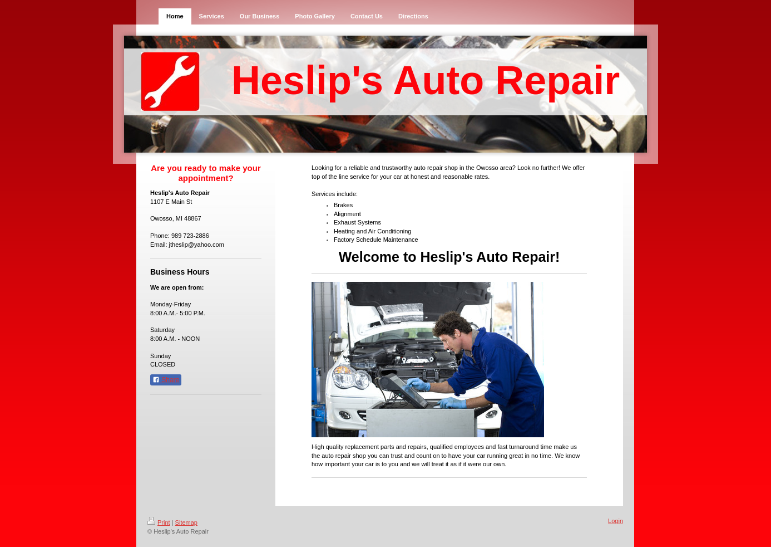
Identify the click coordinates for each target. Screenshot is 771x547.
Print (158, 522)
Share (165, 380)
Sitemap (186, 522)
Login (615, 520)
